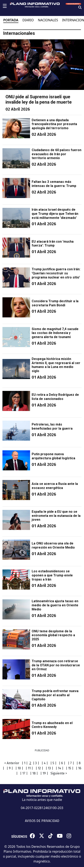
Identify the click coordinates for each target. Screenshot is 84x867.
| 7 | (71, 763)
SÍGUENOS (19, 837)
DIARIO (28, 20)
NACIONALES (48, 20)
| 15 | (69, 768)
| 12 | (39, 768)
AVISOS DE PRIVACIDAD (42, 821)
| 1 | (25, 763)
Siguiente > (58, 773)
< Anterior (11, 763)
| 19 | (44, 773)
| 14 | (59, 768)
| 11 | (29, 768)
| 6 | (62, 763)
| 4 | (44, 763)
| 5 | (53, 763)
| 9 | (10, 768)
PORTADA (10, 20)
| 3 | (36, 763)
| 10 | (19, 768)
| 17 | (24, 773)
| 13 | (49, 768)
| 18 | (34, 773)
